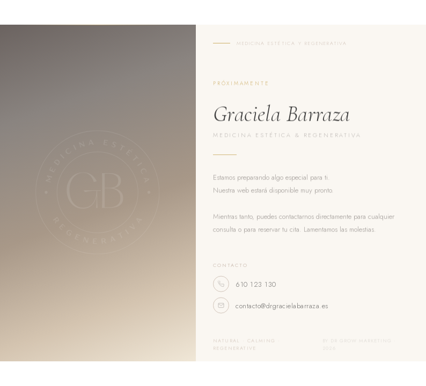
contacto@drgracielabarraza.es (270, 309)
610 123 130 (244, 288)
